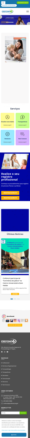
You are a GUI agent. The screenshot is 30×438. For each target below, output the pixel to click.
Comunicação (6, 378)
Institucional (5, 363)
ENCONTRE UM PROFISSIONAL (9, 5)
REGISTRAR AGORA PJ (10, 198)
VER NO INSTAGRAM (15, 325)
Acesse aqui (5, 22)
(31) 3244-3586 (7, 401)
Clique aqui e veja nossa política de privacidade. (13, 430)
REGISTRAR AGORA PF (10, 193)
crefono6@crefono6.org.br (10, 403)
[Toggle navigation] (3, 2)
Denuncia (5, 381)
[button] (3, 320)
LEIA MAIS (15, 294)
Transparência (6, 372)
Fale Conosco (6, 385)
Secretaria (5, 375)
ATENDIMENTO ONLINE (23, 2)
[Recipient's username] (10, 413)
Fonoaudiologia (6, 369)
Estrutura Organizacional (9, 366)
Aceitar (14, 434)
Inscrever (23, 413)
